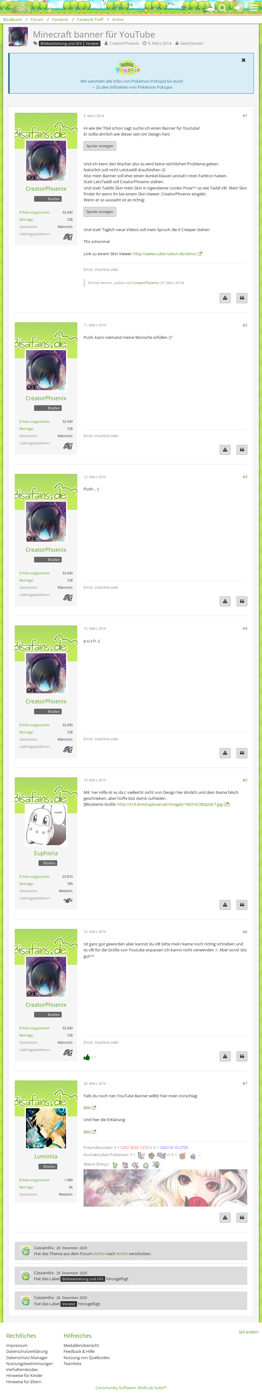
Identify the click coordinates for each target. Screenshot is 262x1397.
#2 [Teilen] (245, 325)
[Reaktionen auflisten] (90, 1056)
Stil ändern (249, 1332)
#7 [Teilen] (245, 1083)
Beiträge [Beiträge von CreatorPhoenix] (26, 219)
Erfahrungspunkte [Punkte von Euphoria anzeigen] (34, 876)
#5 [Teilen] (245, 780)
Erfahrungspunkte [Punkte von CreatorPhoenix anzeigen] (34, 212)
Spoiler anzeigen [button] (99, 145)
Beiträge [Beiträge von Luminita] (26, 1187)
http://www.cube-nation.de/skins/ (165, 253)
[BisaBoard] (17, 7)
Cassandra (44, 1247)
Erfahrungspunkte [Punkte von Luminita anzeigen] (34, 1179)
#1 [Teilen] (245, 115)
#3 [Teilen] (245, 476)
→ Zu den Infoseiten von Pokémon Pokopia (131, 87)
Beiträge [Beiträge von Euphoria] (26, 883)
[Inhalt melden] (225, 298)
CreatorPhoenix (124, 43)
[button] (254, 8)
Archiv (99, 1253)
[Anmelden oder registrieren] (238, 8)
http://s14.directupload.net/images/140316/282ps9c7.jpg (170, 804)
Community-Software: (131, 1387)
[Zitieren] (242, 298)
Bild (87, 1107)
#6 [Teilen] (245, 931)
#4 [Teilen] (245, 628)
